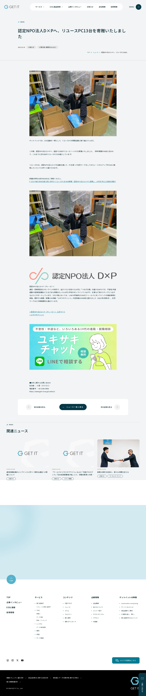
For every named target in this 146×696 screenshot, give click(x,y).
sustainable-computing (129, 603)
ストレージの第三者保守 (43, 607)
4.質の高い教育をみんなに (47, 47)
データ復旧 (40, 638)
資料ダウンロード (70, 622)
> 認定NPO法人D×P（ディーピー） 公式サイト (47, 312)
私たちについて (98, 607)
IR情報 (95, 622)
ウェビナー (68, 614)
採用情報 (114, 7)
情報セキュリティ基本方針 (14, 678)
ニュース (67, 607)
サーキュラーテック (115, 476)
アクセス (96, 618)
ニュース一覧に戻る (74, 407)
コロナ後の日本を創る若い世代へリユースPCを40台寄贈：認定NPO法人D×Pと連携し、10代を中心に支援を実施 (72, 181)
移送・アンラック (41, 620)
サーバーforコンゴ (127, 607)
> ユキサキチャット (36, 315)
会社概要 (96, 603)
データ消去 (39, 617)
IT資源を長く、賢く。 (128, 614)
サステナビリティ (98, 614)
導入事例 (68, 618)
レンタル (39, 624)
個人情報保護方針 (12, 682)
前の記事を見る (39, 407)
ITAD (38, 610)
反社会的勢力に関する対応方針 (38, 678)
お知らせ (90, 7)
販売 (37, 631)
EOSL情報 (10, 607)
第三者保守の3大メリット (129, 618)
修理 (37, 634)
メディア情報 (68, 479)
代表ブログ (68, 603)
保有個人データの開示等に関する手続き (66, 678)
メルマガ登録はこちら (128, 660)
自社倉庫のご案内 (127, 611)
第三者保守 (40, 603)
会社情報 (102, 7)
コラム (67, 611)
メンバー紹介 (97, 611)
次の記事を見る (106, 407)
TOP (8, 597)
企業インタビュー (74, 7)
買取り (38, 614)
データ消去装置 (41, 627)
